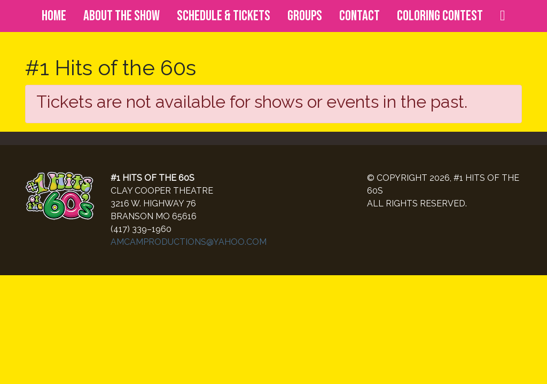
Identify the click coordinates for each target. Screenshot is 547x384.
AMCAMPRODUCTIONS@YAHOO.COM (189, 242)
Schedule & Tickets (223, 16)
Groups (304, 16)
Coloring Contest (440, 16)
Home (54, 16)
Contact (359, 16)
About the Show (121, 16)
